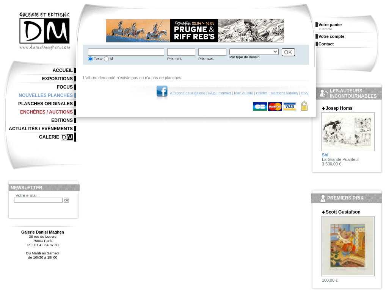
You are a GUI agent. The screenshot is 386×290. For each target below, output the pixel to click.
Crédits (261, 93)
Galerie (49, 137)
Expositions (57, 78)
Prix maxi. (206, 58)
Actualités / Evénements (41, 128)
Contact (224, 93)
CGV (305, 93)
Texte (97, 58)
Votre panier (330, 24)
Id (111, 58)
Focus (65, 87)
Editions (62, 120)
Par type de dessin (244, 57)
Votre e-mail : (28, 195)
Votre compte (331, 36)
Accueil (63, 70)
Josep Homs (339, 108)
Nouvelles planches (46, 95)
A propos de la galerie (188, 93)
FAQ (211, 93)
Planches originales (45, 103)
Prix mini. (174, 58)
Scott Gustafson (343, 212)
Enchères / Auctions (46, 112)
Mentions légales (284, 93)
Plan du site (243, 93)
